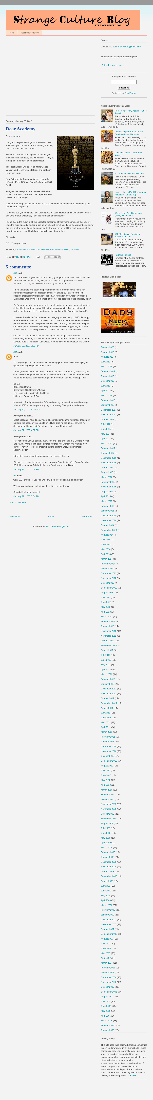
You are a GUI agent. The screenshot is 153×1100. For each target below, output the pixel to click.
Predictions (45, 249)
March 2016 (106, 477)
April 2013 (106, 612)
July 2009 (105, 828)
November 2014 (109, 520)
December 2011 (109, 688)
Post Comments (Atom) (57, 526)
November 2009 (109, 809)
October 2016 (107, 467)
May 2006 (105, 1011)
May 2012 (105, 664)
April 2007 (106, 958)
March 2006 (106, 1020)
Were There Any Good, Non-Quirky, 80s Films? (128, 214)
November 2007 (109, 924)
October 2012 (107, 640)
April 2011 (106, 727)
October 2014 (107, 525)
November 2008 (109, 866)
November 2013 (109, 578)
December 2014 (109, 515)
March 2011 (106, 732)
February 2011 (108, 737)
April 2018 (106, 390)
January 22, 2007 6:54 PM (26, 496)
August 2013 (107, 592)
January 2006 (107, 1030)
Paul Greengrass (67, 249)
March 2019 (106, 366)
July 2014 (105, 539)
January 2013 (107, 626)
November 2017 (109, 414)
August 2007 (107, 939)
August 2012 (107, 650)
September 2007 (109, 934)
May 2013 (105, 607)
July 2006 (105, 1001)
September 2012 (109, 645)
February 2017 (108, 448)
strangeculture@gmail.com (128, 46)
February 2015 (108, 506)
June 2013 (106, 602)
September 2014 (109, 530)
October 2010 (107, 756)
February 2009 (108, 852)
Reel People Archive (30, 33)
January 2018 (107, 405)
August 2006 (107, 996)
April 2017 (106, 438)
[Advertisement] (35, 76)
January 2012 (107, 684)
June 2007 (106, 948)
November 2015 (109, 486)
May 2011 (105, 722)
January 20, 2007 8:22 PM (26, 346)
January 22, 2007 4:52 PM (26, 430)
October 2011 (107, 698)
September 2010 (109, 761)
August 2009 (107, 823)
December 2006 (109, 977)
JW (15, 273)
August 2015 (107, 491)
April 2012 (106, 669)
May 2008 (105, 895)
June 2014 (106, 544)
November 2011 (109, 693)
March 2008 (106, 905)
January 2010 (107, 799)
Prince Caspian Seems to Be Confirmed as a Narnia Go (129, 133)
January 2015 (107, 510)
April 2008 (106, 900)
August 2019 (107, 357)
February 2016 (108, 482)
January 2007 (107, 972)
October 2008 (107, 871)
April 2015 (106, 496)
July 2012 (105, 655)
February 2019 (108, 371)
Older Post (87, 516)
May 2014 (105, 549)
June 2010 (106, 775)
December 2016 (109, 458)
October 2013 (107, 583)
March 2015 (106, 501)
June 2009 (106, 833)
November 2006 (109, 982)
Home (11, 33)
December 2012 (109, 631)
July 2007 (105, 943)
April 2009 (106, 842)
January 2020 (107, 347)
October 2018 (107, 381)
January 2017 (107, 453)
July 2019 (105, 361)
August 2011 (107, 708)
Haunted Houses (123, 255)
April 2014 (106, 554)
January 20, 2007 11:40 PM (26, 409)
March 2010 (106, 790)
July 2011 (105, 712)
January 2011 (107, 741)
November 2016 (109, 462)
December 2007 (109, 919)
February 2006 (108, 1025)
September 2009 (109, 818)
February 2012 (108, 679)
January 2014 (107, 568)
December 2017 (109, 410)
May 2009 (105, 838)
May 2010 (105, 780)
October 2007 (107, 929)
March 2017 (106, 443)
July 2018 (105, 385)
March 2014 (106, 559)
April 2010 (106, 785)
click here (131, 1075)
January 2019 (107, 376)
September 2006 (109, 992)
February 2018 (108, 400)
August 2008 (107, 881)
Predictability (55, 249)
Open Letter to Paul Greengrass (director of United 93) (130, 193)
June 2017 (106, 429)
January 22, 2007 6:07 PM (26, 469)
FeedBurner (130, 93)
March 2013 (106, 616)
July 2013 (105, 597)
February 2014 (108, 563)
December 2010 (109, 746)
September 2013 (109, 587)
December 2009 (109, 804)
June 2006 (106, 1006)
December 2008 (109, 862)
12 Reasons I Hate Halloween (129, 173)
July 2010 (105, 770)
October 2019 (107, 352)
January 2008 (107, 914)
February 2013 (108, 621)
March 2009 (106, 847)
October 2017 (107, 419)
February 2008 (108, 910)
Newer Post (14, 516)
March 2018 (106, 395)
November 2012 (109, 636)
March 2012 (106, 674)
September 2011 (109, 703)
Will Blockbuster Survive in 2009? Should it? (127, 235)
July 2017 (105, 424)
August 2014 (107, 535)
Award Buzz (35, 249)
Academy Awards (23, 249)
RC (15, 475)
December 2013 (109, 573)
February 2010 (108, 794)
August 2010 (107, 765)
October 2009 (107, 814)
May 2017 (105, 434)
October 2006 (107, 987)
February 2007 (108, 967)
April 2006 (106, 1016)
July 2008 (105, 886)
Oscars (77, 249)
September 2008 (109, 876)
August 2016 (107, 472)
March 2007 (106, 963)
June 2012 (106, 660)
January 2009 (107, 857)
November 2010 (109, 751)
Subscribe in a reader (112, 65)
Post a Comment (18, 502)
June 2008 (106, 890)
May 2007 (105, 953)
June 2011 (106, 717)
